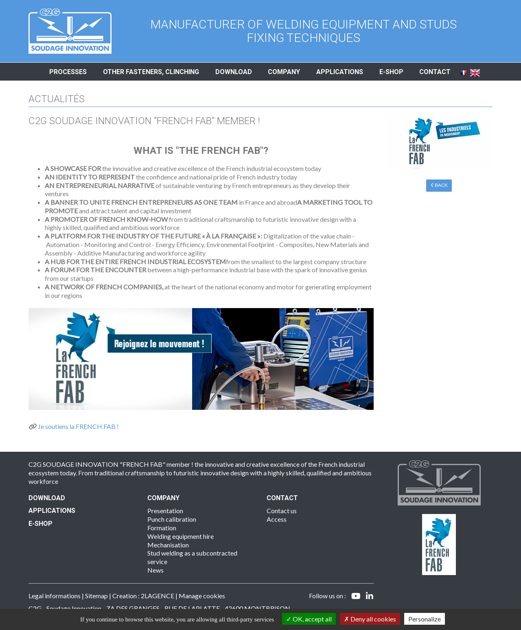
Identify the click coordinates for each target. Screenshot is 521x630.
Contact (435, 72)
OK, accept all (309, 619)
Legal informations (54, 595)
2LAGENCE (157, 595)
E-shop (391, 72)
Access (277, 519)
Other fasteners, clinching (151, 72)
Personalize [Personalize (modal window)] (424, 619)
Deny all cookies (370, 619)
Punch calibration (171, 519)
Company (284, 72)
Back (439, 185)
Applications (339, 72)
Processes (68, 72)
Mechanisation (168, 545)
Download (233, 72)
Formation (161, 528)
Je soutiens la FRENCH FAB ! (78, 426)
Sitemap (96, 595)
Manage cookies (202, 595)
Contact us (282, 510)
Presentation (165, 510)
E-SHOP (40, 523)
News (155, 570)
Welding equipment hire (180, 536)
